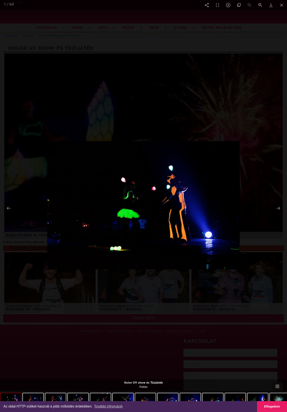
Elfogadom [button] (272, 406)
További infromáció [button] (108, 406)
